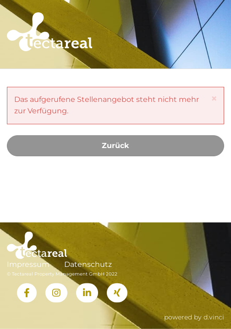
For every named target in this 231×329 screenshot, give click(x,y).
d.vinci (214, 316)
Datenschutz (88, 264)
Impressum (28, 264)
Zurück (115, 145)
